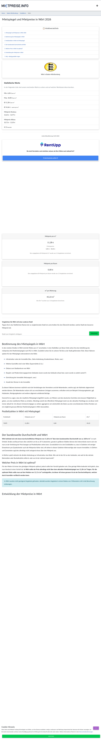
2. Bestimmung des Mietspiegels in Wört (14, 36)
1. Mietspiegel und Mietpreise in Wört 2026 (15, 32)
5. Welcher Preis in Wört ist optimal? (13, 48)
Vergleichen (94, 333)
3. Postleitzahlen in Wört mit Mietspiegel (14, 40)
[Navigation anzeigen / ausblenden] (97, 5)
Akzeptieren (51, 736)
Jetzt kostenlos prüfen (50, 158)
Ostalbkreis (23, 13)
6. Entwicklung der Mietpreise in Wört (13, 52)
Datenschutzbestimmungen (86, 732)
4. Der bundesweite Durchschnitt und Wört (15, 44)
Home (3, 13)
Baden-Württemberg (12, 13)
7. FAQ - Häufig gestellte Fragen (12, 56)
